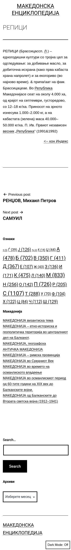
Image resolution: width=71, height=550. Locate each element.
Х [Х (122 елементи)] (9, 301)
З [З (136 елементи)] (51, 266)
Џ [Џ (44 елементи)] (51, 250)
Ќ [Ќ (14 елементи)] (41, 250)
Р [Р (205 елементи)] (59, 284)
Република (43, 88)
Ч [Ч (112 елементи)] (35, 301)
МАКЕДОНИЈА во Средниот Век (28, 361)
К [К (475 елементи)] (22, 275)
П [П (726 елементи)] (42, 284)
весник (8, 131)
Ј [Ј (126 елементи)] (24, 249)
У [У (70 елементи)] (46, 294)
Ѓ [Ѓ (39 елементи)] (12, 250)
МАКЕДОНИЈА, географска (24, 343)
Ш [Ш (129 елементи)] (50, 301)
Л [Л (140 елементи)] (38, 275)
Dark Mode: (58, 545)
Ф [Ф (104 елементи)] (58, 293)
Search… (9, 440)
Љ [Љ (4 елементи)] (34, 250)
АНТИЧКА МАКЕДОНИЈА (23, 349)
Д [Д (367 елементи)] (11, 266)
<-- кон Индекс (56, 141)
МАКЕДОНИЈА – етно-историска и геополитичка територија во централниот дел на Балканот (35, 332)
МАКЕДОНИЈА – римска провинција (31, 355)
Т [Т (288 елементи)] (32, 293)
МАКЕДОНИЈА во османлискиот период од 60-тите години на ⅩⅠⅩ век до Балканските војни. (34, 384)
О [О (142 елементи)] (26, 284)
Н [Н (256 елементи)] (10, 284)
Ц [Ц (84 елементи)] (22, 301)
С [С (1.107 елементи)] (13, 293)
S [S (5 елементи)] (5, 250)
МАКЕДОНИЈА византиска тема (28, 320)
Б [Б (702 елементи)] (24, 258)
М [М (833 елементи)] (55, 275)
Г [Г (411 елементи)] (58, 258)
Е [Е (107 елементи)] (26, 266)
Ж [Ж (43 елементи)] (39, 267)
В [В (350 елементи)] (41, 258)
